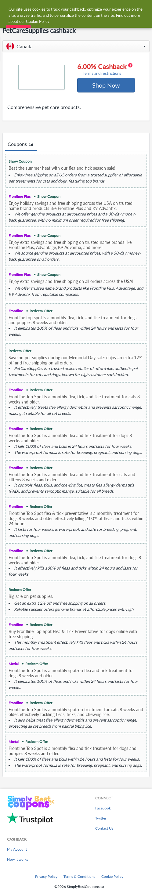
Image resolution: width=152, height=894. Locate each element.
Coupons (21, 144)
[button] (76, 46)
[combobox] (82, 8)
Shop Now (106, 85)
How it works (17, 859)
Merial (14, 663)
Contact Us (104, 828)
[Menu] (7, 8)
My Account (17, 849)
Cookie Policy (112, 876)
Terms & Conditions (79, 876)
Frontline (16, 311)
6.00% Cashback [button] (104, 69)
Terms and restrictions (102, 73)
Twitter (100, 818)
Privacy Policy (46, 876)
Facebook (103, 808)
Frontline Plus (20, 196)
